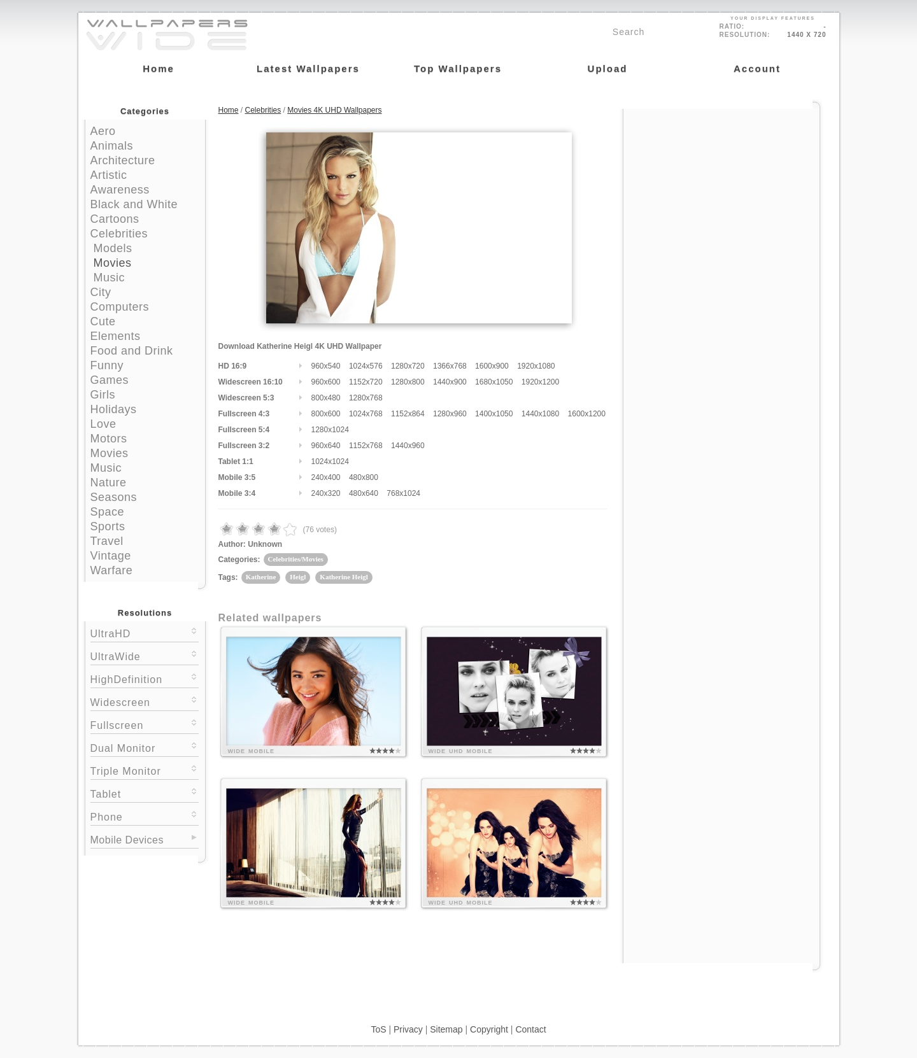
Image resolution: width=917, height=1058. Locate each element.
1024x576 (366, 366)
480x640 (363, 493)
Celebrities (119, 233)
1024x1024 (330, 461)
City (100, 292)
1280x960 (450, 413)
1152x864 (408, 413)
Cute (103, 321)
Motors (108, 438)
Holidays (113, 409)
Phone (144, 815)
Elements (115, 336)
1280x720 (408, 366)
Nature (108, 482)
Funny (107, 365)
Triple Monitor (144, 770)
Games (109, 380)
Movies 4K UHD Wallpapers (334, 110)
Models (113, 248)
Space (107, 511)
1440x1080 (540, 413)
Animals (112, 145)
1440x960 (408, 445)
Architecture (122, 160)
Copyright (489, 1029)
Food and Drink (131, 350)
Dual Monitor (144, 747)
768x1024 (403, 493)
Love (103, 424)
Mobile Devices (127, 840)
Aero (103, 131)
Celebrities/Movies (295, 559)
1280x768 (366, 397)
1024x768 (366, 413)
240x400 (326, 477)
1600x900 (492, 366)
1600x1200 (587, 413)
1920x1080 (536, 366)
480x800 (363, 477)
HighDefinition (144, 678)
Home (228, 110)
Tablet (144, 793)
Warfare (111, 570)
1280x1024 (330, 429)
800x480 (326, 397)
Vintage (110, 555)
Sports (107, 526)
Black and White (134, 204)
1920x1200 (540, 381)
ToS (378, 1029)
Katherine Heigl (343, 577)
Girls (103, 394)
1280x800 (408, 381)
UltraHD (144, 632)
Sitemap (446, 1029)
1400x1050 (494, 413)
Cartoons (114, 219)
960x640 (326, 445)
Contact (530, 1029)
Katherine (261, 577)
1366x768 (450, 366)
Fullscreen (144, 724)
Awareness (120, 189)
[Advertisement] (721, 189)
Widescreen (144, 701)
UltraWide (144, 655)
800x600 (326, 413)
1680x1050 (494, 381)
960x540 (326, 366)
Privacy (408, 1029)
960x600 (326, 381)
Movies (113, 263)
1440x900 (450, 381)
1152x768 (366, 445)
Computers (120, 306)
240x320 (326, 493)
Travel (107, 541)
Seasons (114, 497)
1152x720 (366, 381)
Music (109, 277)
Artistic (108, 175)
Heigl (298, 577)
